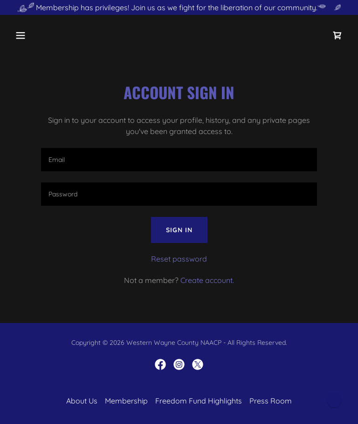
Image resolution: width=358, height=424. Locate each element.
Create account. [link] (207, 280)
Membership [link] (126, 400)
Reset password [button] (179, 258)
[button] (36, 35)
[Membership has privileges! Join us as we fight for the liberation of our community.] (179, 7)
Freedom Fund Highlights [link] (198, 400)
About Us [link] (81, 400)
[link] (337, 35)
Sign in (179, 230)
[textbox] (179, 159)
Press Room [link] (270, 400)
